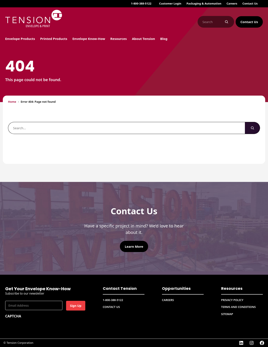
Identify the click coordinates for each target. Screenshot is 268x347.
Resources (231, 288)
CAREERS (168, 300)
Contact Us (249, 22)
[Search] (226, 22)
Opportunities (174, 288)
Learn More (134, 246)
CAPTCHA (13, 316)
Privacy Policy (232, 300)
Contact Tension (118, 288)
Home (12, 102)
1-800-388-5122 (141, 3)
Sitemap (227, 314)
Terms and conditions (238, 307)
